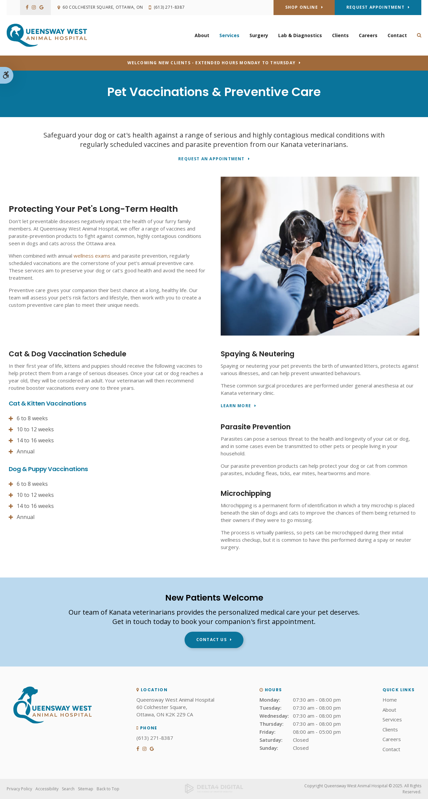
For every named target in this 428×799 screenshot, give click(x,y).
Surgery (258, 35)
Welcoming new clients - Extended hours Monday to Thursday (211, 63)
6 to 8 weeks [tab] (32, 418)
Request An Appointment (211, 159)
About (202, 35)
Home (390, 699)
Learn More (236, 406)
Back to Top (108, 789)
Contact (397, 35)
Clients (340, 35)
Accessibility (47, 789)
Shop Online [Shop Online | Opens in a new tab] (301, 7)
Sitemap (85, 789)
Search (68, 789)
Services (229, 35)
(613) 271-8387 (169, 7)
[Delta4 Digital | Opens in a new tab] (214, 789)
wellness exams (92, 255)
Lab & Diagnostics (300, 35)
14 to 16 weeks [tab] (35, 440)
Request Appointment (375, 7)
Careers (368, 35)
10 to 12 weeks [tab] (35, 429)
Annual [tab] (25, 451)
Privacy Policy (19, 789)
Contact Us (211, 639)
